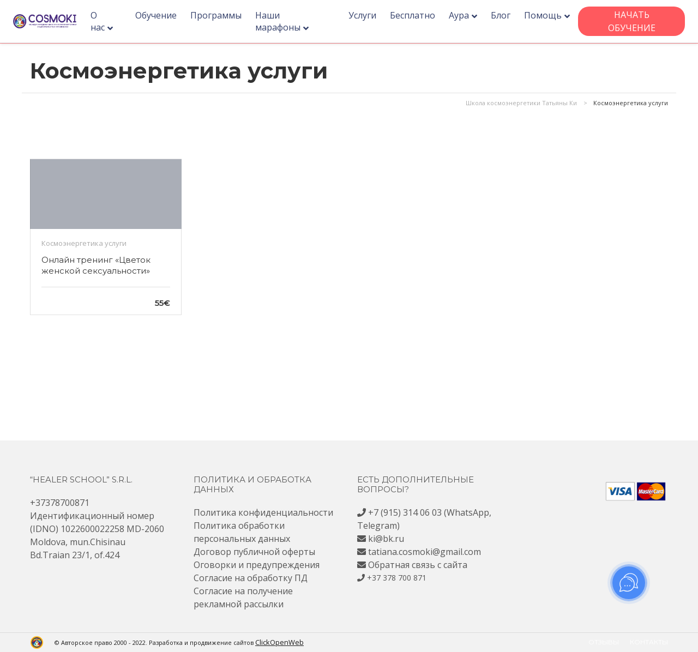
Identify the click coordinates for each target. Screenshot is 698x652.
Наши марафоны (285, 21)
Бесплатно (414, 15)
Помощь (544, 15)
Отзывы (603, 642)
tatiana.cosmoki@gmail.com (424, 552)
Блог (502, 15)
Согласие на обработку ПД (251, 578)
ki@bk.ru (386, 539)
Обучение (163, 15)
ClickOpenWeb (276, 642)
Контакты (649, 642)
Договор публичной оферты (254, 552)
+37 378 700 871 (396, 577)
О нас (107, 21)
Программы (223, 15)
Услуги (364, 15)
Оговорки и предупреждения (257, 565)
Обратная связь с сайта (417, 565)
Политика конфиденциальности (263, 512)
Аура (460, 15)
